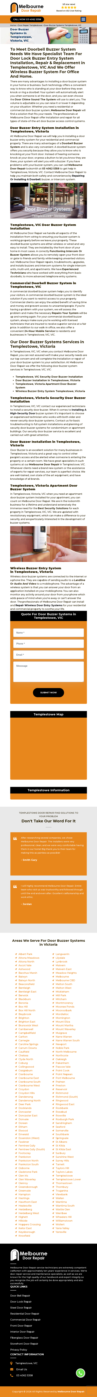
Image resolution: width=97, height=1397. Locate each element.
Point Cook (62, 1070)
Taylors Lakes (64, 1172)
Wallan (60, 1198)
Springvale (62, 1138)
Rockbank (62, 1108)
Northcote (62, 1055)
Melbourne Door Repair (71, 1391)
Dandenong (25, 1096)
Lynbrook (61, 961)
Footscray (24, 1153)
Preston (60, 1085)
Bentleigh (24, 988)
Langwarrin (62, 954)
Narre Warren (64, 1036)
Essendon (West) (28, 1138)
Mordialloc (62, 1014)
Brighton (23, 1018)
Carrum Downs (27, 1048)
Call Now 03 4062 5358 (27, 19)
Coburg (23, 1063)
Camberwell (25, 1029)
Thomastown (64, 1183)
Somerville (62, 1130)
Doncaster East (27, 1115)
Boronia (23, 1003)
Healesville (25, 1205)
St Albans (61, 1141)
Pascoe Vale (63, 1066)
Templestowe (64, 1175)
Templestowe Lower (68, 1179)
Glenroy (23, 1183)
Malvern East (64, 969)
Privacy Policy (18, 1349)
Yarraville (61, 1232)
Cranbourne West (29, 1085)
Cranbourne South (29, 1081)
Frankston (24, 1156)
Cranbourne (25, 1074)
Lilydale (60, 957)
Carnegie (23, 1040)
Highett (23, 1217)
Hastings (23, 1198)
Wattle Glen (63, 1209)
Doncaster (24, 1111)
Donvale (23, 1119)
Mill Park (61, 995)
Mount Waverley (66, 1029)
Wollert (60, 1224)
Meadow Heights (66, 972)
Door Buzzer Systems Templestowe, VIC (62, 25)
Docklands (25, 1108)
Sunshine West (65, 1156)
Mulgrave (61, 1033)
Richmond (62, 1093)
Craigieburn (25, 1070)
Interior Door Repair (22, 1331)
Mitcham (61, 999)
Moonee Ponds (65, 1006)
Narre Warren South (68, 1040)
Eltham (22, 1126)
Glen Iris (23, 1175)
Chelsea (23, 1055)
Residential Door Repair (24, 1313)
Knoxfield (24, 1235)
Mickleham (62, 991)
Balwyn (22, 976)
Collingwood (26, 1066)
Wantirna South (65, 1205)
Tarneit (60, 1164)
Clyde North (25, 1059)
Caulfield (23, 1051)
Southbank (62, 1134)
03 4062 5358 (24, 1375)
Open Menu (83, 19)
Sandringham (64, 1123)
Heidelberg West (28, 1213)
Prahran (60, 1081)
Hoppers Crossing (29, 1224)
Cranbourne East (28, 1078)
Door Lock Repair (21, 1301)
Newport (61, 1044)
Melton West (63, 988)
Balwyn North (26, 980)
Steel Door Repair (21, 1307)
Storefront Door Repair (24, 1343)
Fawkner (23, 1141)
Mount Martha (64, 1025)
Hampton (24, 1194)
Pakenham (62, 1063)
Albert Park (25, 954)
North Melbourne (66, 1051)
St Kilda (60, 1145)
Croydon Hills (26, 1093)
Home (13, 25)
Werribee (61, 1213)
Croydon (23, 1089)
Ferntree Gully (26, 1145)
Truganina (62, 1190)
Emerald (23, 1134)
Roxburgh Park (65, 1119)
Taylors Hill (62, 1168)
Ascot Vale (24, 965)
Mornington (63, 1018)
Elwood (23, 1130)
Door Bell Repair (20, 1295)
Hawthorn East (27, 1202)
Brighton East (26, 1021)
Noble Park (62, 1048)
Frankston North (28, 1160)
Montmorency (64, 1003)
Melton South (64, 984)
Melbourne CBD (65, 980)
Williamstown (64, 1220)
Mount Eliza (63, 1021)
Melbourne (62, 976)
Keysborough (26, 1232)
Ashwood (24, 969)
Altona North (26, 961)
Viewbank (62, 1194)
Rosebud (61, 1111)
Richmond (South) (67, 1096)
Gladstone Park (27, 1172)
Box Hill (23, 1006)
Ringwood (62, 1100)
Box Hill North (26, 1010)
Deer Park (24, 1104)
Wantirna (61, 1202)
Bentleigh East (27, 991)
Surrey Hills (62, 1160)
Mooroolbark (64, 1010)
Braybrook (24, 1014)
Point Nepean (64, 1074)
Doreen (23, 1123)
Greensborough (28, 1187)
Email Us (21, 1369)
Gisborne (23, 1168)
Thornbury (62, 1187)
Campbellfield (27, 1033)
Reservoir (61, 1089)
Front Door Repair (21, 1325)
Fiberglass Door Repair (24, 1337)
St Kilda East (63, 1149)
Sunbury (61, 1153)
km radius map (48, 749)
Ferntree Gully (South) (31, 1149)
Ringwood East (65, 1104)
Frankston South (28, 1164)
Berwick (23, 995)
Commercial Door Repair (25, 1319)
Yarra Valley (62, 1228)
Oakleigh (61, 1059)
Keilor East (25, 1228)
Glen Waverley (27, 1179)
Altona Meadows (28, 957)
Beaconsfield (26, 984)
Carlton (23, 1036)
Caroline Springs (28, 1044)
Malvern (60, 965)
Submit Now (48, 692)
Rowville (61, 1115)
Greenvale (24, 1190)
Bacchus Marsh (27, 972)
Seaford (60, 1126)
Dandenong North (29, 1100)
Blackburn (24, 999)
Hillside (22, 1220)
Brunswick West (28, 1025)
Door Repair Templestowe (29, 25)
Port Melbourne (65, 1078)
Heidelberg (25, 1209)
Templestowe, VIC (26, 1363)
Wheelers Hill (64, 1217)
